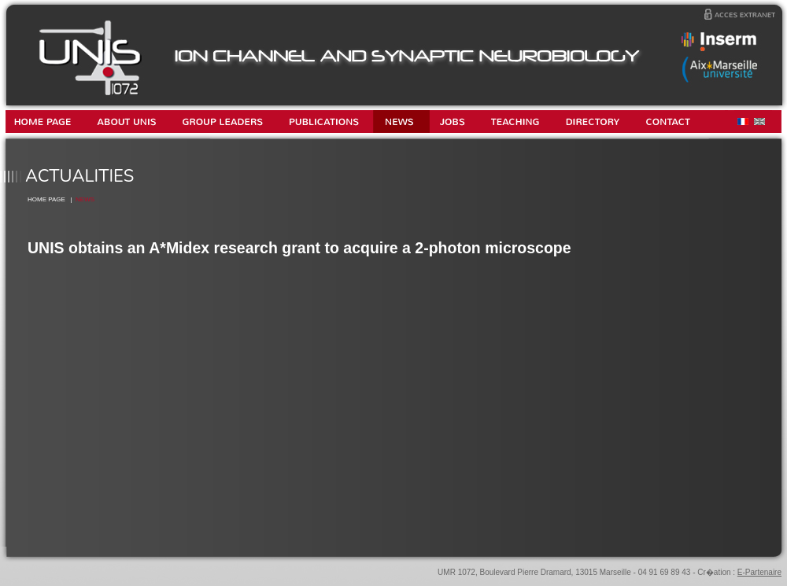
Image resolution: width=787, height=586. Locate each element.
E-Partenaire (759, 572)
